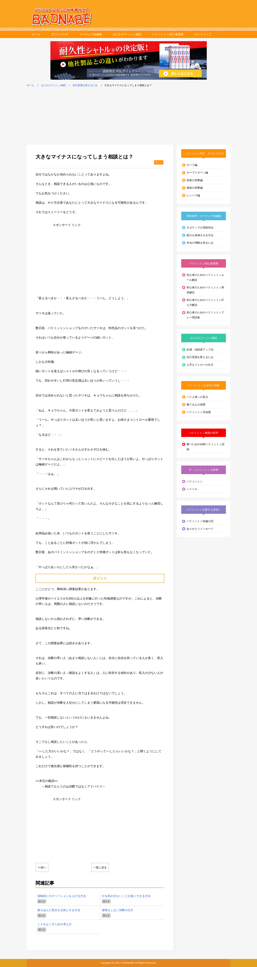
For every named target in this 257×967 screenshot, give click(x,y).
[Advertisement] (128, 116)
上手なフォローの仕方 (200, 364)
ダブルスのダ (59, 34)
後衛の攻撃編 (195, 187)
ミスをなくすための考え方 (54, 924)
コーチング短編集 (90, 34)
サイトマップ (202, 34)
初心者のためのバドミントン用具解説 (205, 290)
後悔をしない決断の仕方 (117, 910)
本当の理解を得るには (200, 242)
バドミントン (195, 481)
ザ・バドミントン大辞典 (203, 469)
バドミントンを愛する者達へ (203, 509)
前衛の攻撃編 (195, 180)
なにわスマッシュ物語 (127, 34)
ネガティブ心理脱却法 (200, 227)
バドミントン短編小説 (200, 521)
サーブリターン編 (197, 172)
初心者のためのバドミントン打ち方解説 (205, 302)
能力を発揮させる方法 (200, 235)
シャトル (192, 488)
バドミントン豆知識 (199, 412)
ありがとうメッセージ (200, 528)
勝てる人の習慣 (196, 404)
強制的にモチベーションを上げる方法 (61, 896)
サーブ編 (192, 164)
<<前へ (42, 867)
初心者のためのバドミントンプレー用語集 (205, 315)
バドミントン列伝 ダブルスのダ (204, 153)
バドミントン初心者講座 (168, 34)
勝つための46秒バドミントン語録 (205, 447)
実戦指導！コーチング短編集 (203, 215)
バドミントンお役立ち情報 (203, 385)
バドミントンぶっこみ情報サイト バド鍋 (62, 17)
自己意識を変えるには (85, 85)
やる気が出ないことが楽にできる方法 (126, 896)
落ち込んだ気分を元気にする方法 (58, 910)
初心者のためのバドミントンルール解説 (205, 277)
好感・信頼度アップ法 (200, 349)
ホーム (36, 34)
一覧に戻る (100, 867)
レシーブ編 (193, 195)
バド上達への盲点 (197, 396)
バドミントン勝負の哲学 (203, 432)
